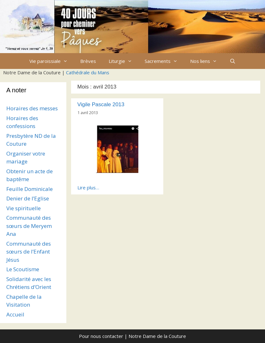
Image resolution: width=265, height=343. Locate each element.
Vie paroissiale (51, 61)
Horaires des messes (32, 108)
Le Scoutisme (22, 269)
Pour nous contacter (101, 336)
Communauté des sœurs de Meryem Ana (29, 225)
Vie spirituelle (23, 208)
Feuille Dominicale (29, 189)
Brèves (88, 61)
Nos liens (206, 61)
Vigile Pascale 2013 (100, 104)
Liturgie (123, 61)
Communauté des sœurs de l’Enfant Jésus (28, 251)
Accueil (15, 314)
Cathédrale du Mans (87, 72)
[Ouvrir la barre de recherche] (232, 61)
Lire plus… (88, 187)
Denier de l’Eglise (27, 198)
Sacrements (164, 61)
